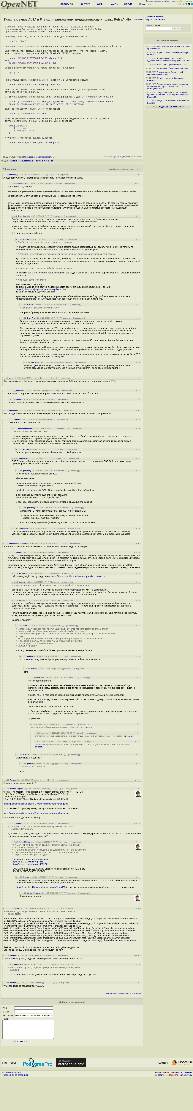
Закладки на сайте (11, 1106)
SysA (25, 655)
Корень (13, 190)
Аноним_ (45, 762)
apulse (31, 27)
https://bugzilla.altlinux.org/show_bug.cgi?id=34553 (41, 917)
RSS (138, 199)
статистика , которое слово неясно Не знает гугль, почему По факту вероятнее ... (84, 765)
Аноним (12, 204)
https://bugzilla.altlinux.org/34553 (28, 891)
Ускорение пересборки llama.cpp (172, 64)
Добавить (160, 1108)
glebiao (22, 630)
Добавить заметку (155, 16)
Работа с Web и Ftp (44, 190)
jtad (39, 754)
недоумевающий (20, 213)
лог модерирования (134, 1023)
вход (164, 1)
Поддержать (172, 1108)
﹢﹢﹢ (43, 204)
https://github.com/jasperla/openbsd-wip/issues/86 (41, 319)
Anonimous (13, 440)
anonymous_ (24, 558)
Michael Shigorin (17, 818)
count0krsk (14, 938)
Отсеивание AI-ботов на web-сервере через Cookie (165, 73)
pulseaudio (118, 186)
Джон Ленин (19, 420)
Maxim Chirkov (184, 1106)
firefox (125, 186)
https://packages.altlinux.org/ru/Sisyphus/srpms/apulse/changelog (36, 842)
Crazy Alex (22, 246)
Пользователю (26, 190)
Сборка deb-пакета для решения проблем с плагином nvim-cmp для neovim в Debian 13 (167, 94)
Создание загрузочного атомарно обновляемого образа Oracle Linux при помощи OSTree (167, 86)
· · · (49, 204)
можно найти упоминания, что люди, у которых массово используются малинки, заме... (82, 775)
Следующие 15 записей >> (171, 107)
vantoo (12, 407)
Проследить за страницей (15, 1108)
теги (149, 4)
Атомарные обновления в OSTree (172, 68)
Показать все (129, 199)
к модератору (62, 204)
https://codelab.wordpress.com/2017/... (39, 186)
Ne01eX (34, 392)
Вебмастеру (186, 1108)
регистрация (172, 1)
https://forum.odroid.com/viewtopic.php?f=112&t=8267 (78, 606)
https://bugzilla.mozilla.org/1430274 (29, 893)
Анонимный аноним (17, 573)
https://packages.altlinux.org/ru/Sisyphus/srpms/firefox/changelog (35, 833)
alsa (111, 186)
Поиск (142, 4)
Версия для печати (155, 19)
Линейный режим (116, 199)
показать (88, 757)
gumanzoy (23, 488)
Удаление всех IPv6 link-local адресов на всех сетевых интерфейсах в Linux (169, 59)
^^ (48, 213)
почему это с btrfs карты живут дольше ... (61, 757)
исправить (138, 19)
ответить (36, 204)
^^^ (52, 213)
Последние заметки (168, 40)
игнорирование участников (116, 1023)
